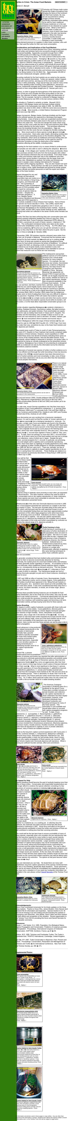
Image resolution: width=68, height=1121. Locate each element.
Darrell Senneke (47, 872)
